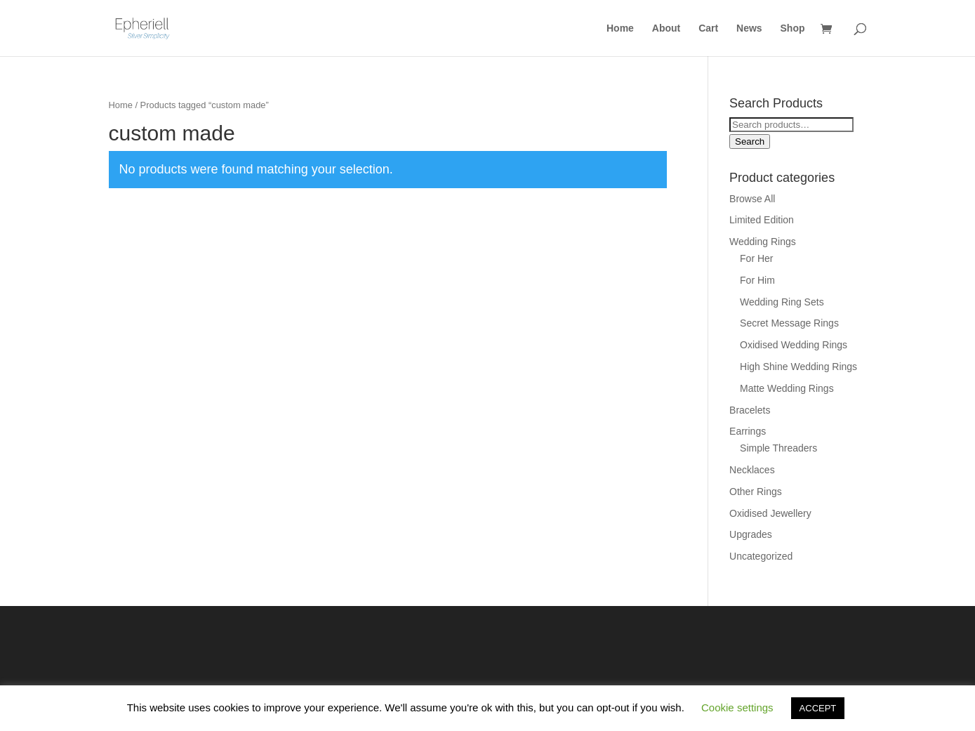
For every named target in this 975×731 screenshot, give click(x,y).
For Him (757, 280)
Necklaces (752, 469)
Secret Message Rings (789, 323)
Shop (793, 28)
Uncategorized (760, 556)
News (749, 28)
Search (749, 141)
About (666, 28)
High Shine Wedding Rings (798, 366)
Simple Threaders (778, 448)
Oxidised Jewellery (770, 513)
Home (620, 28)
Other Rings (755, 491)
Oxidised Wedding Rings (793, 344)
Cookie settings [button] (737, 707)
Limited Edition (761, 219)
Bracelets (749, 410)
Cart (708, 28)
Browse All (752, 198)
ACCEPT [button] (818, 708)
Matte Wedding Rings (787, 388)
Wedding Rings (762, 241)
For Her (756, 258)
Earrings (747, 431)
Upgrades (750, 534)
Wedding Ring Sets (782, 302)
